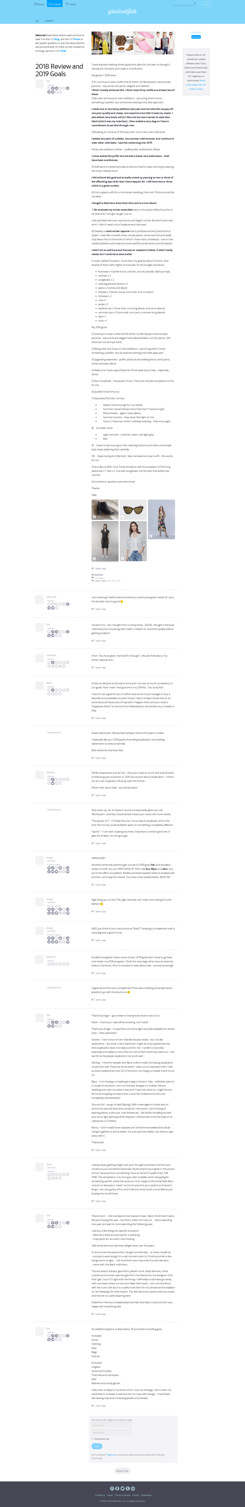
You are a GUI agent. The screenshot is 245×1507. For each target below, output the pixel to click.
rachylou (52, 655)
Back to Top (122, 1471)
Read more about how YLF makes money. (196, 84)
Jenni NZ (52, 596)
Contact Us (100, 1495)
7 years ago (99, 568)
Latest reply (100, 580)
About (110, 1495)
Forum (76, 39)
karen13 (51, 956)
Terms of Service (122, 1495)
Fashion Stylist (54, 864)
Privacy (136, 1495)
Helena (51, 772)
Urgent (49, 20)
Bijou (50, 683)
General (196, 37)
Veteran (50, 85)
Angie (50, 857)
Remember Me (101, 1439)
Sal (49, 81)
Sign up (111, 1455)
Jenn (50, 1164)
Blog (56, 39)
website (51, 861)
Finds (63, 50)
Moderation (146, 1495)
